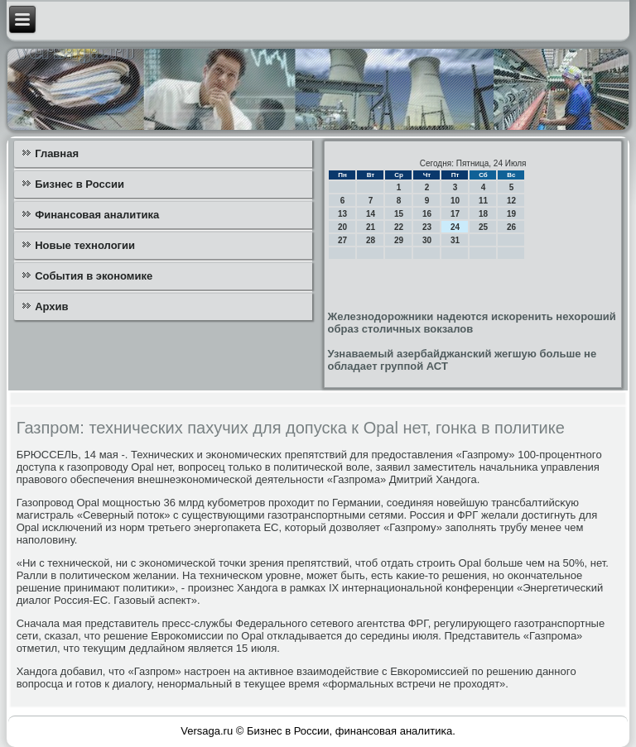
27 (342, 240)
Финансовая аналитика (97, 214)
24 (455, 227)
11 (483, 200)
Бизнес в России (79, 184)
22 (398, 227)
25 (483, 227)
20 (342, 227)
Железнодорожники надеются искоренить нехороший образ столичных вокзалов (471, 322)
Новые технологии (85, 245)
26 (511, 227)
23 (426, 227)
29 (398, 240)
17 (455, 213)
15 (398, 213)
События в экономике (93, 276)
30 (426, 240)
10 (455, 200)
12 (511, 200)
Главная (57, 153)
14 (370, 213)
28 (370, 240)
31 (455, 240)
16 (426, 213)
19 (511, 213)
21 (370, 227)
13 (342, 213)
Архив (51, 306)
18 (483, 213)
